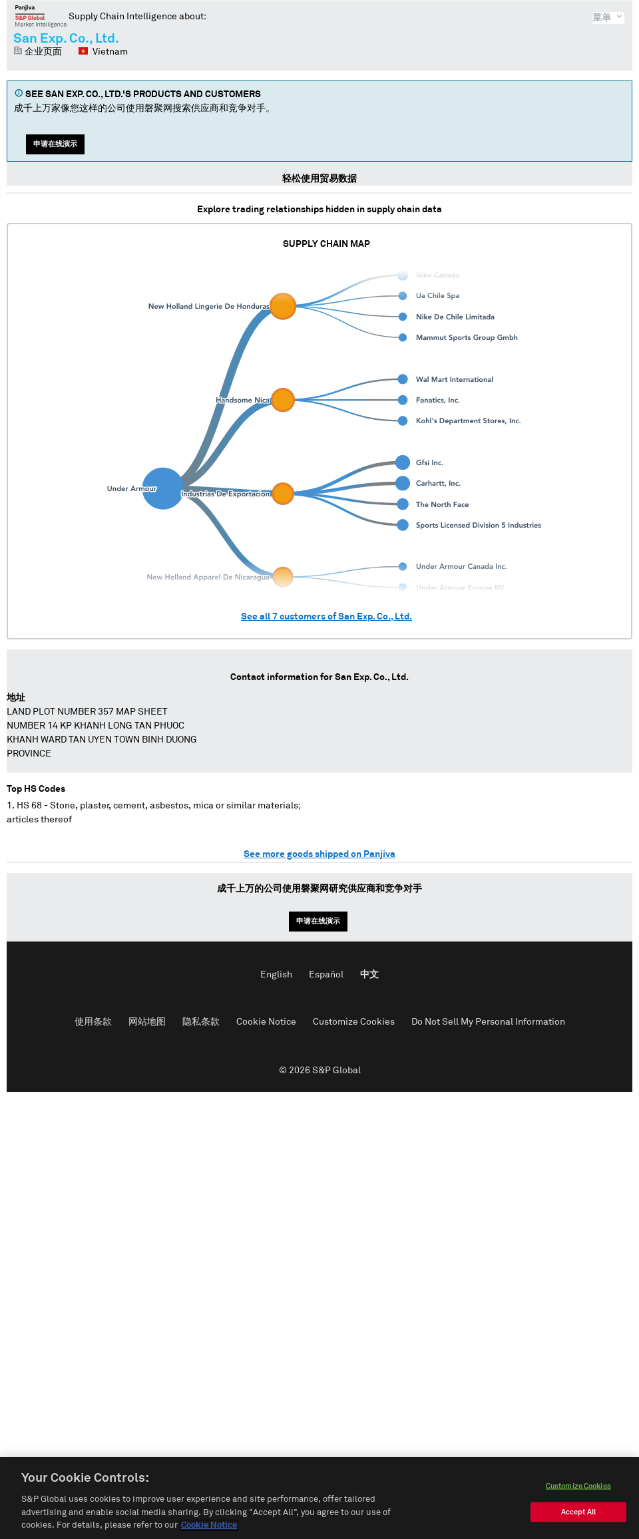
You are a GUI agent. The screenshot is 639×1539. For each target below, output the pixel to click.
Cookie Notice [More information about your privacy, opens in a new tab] (209, 1526)
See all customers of (326, 616)
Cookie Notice (266, 1022)
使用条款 (93, 1022)
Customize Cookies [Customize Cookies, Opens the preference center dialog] (578, 1486)
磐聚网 (41, 16)
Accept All (578, 1512)
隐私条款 (201, 1022)
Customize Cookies (354, 1022)
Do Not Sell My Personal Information (488, 1022)
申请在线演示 (55, 144)
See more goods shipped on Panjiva (319, 854)
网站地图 (147, 1022)
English (276, 974)
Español (326, 974)
